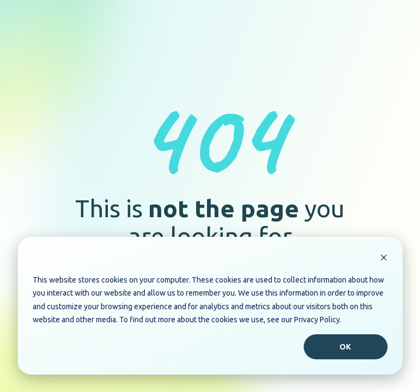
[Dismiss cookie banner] (383, 259)
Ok (345, 346)
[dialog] (210, 306)
